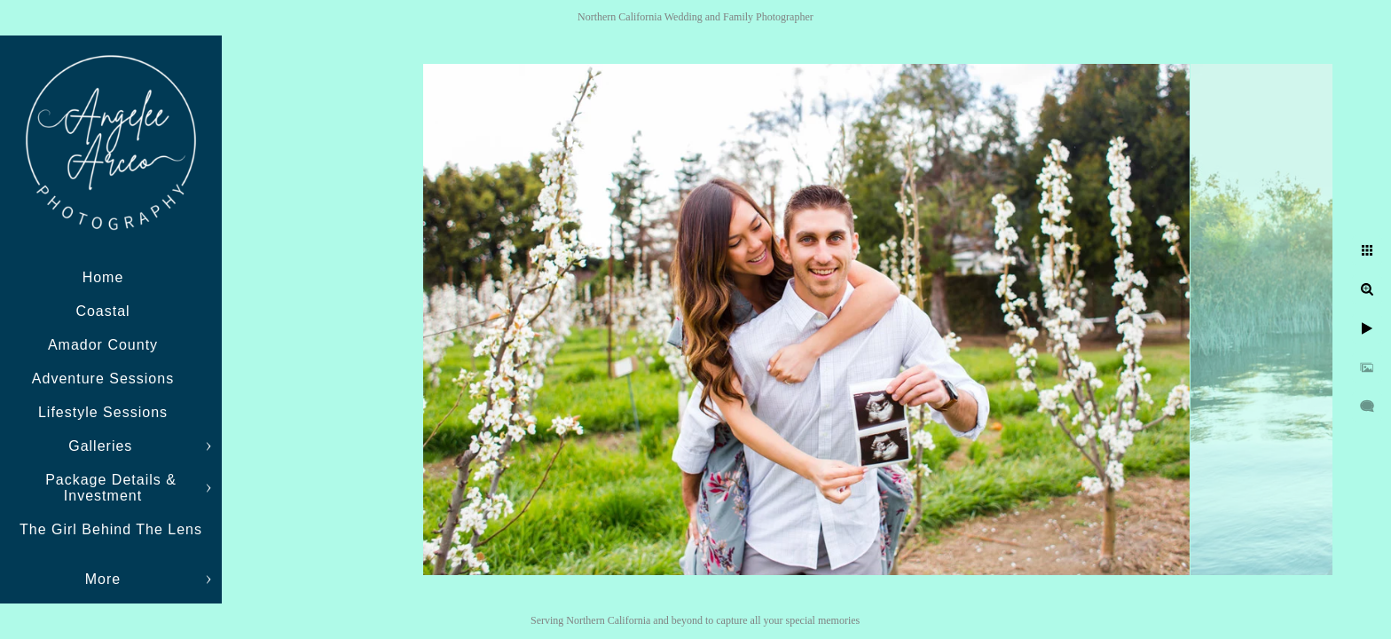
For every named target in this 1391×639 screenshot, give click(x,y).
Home (103, 277)
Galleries (103, 446)
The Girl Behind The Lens (111, 529)
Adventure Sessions (103, 378)
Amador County (103, 344)
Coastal (102, 311)
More (103, 579)
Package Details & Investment (111, 487)
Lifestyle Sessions (103, 412)
